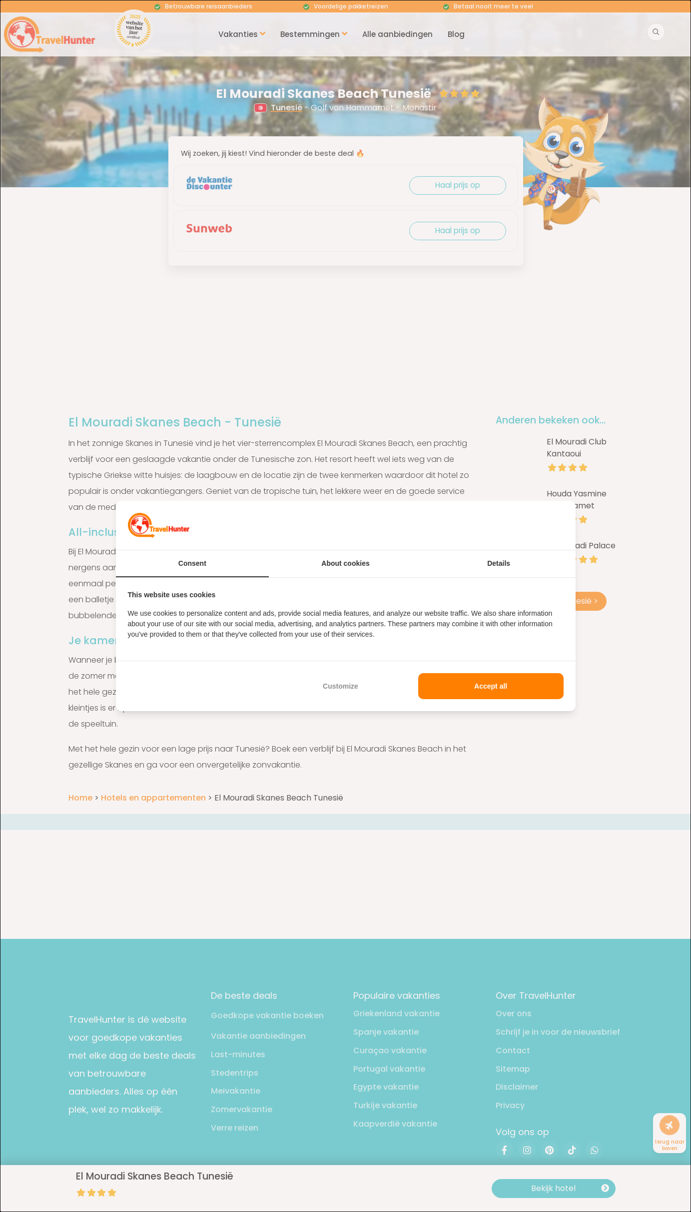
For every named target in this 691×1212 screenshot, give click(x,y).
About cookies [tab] (345, 563)
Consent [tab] (192, 563)
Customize (340, 686)
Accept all (490, 686)
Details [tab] (498, 563)
